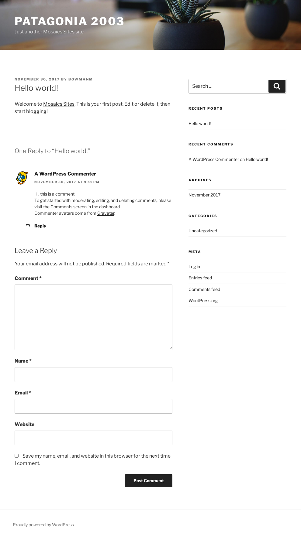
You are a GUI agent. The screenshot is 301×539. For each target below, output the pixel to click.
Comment (28, 278)
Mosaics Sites (58, 104)
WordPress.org (203, 300)
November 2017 (204, 194)
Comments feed (204, 289)
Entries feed (200, 277)
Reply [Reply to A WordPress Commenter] (40, 225)
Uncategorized (203, 230)
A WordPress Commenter (65, 174)
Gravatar (105, 213)
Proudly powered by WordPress (43, 524)
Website (24, 424)
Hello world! (200, 123)
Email (23, 393)
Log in (194, 266)
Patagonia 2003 (70, 21)
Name (23, 361)
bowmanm (80, 79)
